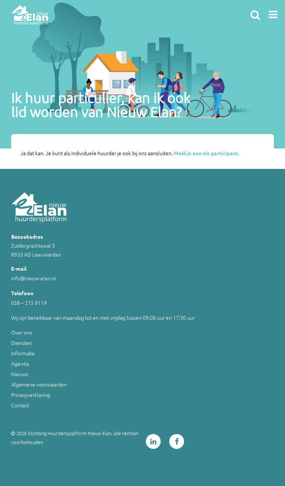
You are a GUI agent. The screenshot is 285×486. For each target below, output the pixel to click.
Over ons (21, 332)
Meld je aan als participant (206, 153)
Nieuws (19, 374)
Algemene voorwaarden (39, 384)
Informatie (23, 353)
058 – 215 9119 (29, 302)
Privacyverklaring (30, 394)
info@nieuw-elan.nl (33, 278)
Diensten (21, 342)
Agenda (20, 363)
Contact (20, 405)
